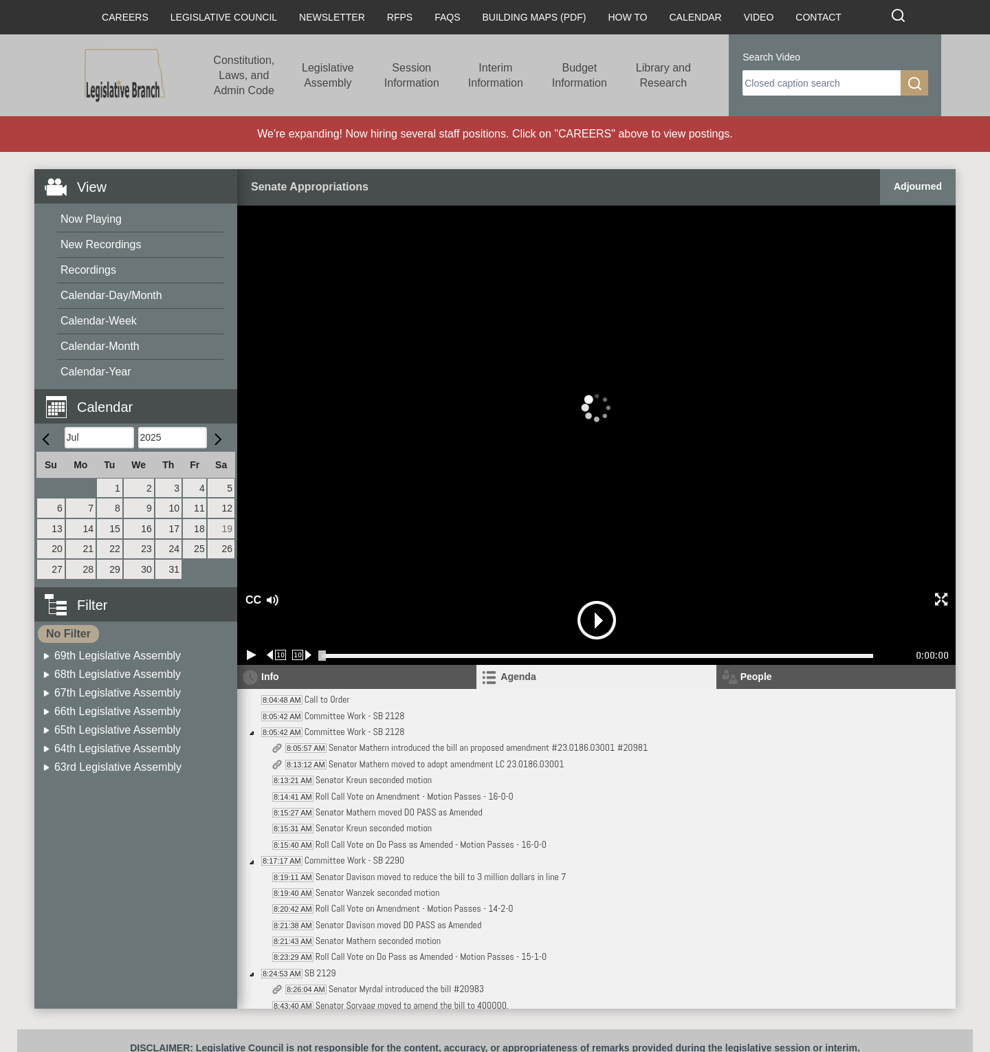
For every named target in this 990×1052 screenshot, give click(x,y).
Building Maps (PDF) (534, 17)
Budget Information (579, 75)
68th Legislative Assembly (117, 674)
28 (88, 569)
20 (57, 548)
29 (114, 569)
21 (88, 548)
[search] (821, 83)
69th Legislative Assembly (117, 655)
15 (114, 528)
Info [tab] (270, 676)
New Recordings (100, 244)
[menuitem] (140, 219)
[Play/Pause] (251, 655)
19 (226, 528)
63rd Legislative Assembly (118, 767)
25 (199, 548)
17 (173, 528)
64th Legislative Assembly (117, 748)
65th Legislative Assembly (117, 730)
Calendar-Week (98, 321)
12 (226, 508)
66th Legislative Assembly (117, 711)
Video (759, 17)
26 (226, 548)
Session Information (411, 75)
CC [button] (251, 600)
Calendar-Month (100, 346)
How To (627, 17)
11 (199, 508)
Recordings (88, 270)
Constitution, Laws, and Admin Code (243, 75)
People (756, 676)
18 (199, 528)
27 (57, 569)
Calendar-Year (95, 371)
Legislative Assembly (328, 75)
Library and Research (663, 75)
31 (173, 569)
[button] (141, 399)
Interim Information (495, 75)
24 (173, 548)
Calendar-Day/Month (111, 295)
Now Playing (91, 219)
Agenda (518, 676)
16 (146, 528)
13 (57, 528)
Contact (818, 17)
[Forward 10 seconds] (302, 655)
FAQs (447, 17)
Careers (125, 17)
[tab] (596, 677)
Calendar (695, 17)
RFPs (399, 17)
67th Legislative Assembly (117, 693)
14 (88, 528)
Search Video (771, 57)
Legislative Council (223, 17)
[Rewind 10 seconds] (277, 655)
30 (146, 569)
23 (146, 548)
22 (114, 548)
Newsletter (332, 17)
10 (173, 508)
